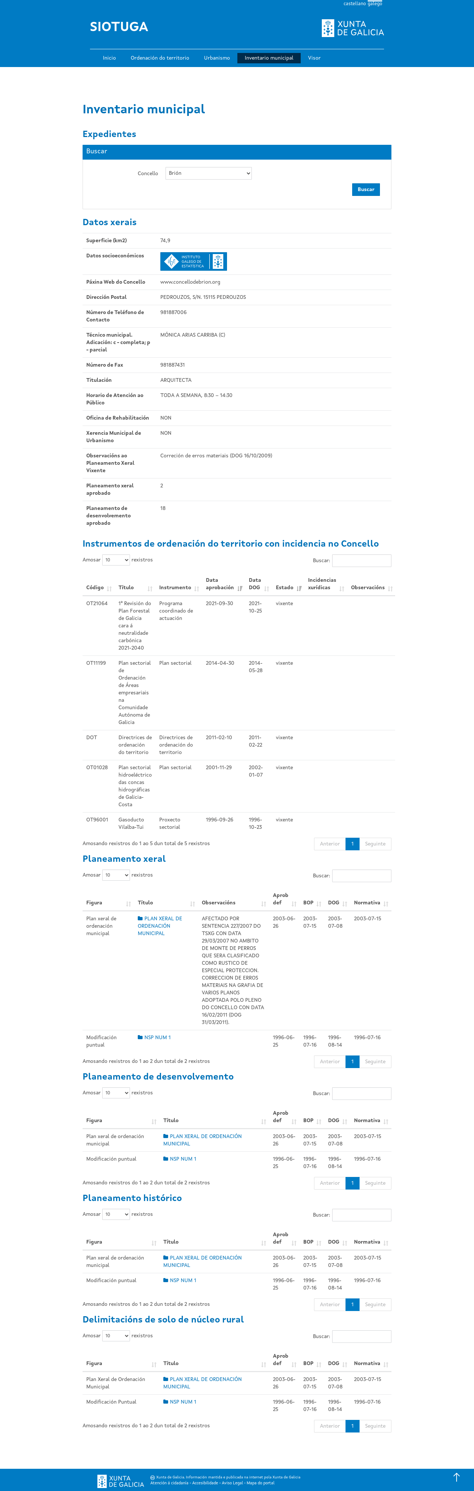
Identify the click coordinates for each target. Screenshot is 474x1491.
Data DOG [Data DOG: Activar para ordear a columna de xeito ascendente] (255, 584)
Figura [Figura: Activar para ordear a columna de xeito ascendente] (94, 902)
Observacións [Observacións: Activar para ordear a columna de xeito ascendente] (368, 587)
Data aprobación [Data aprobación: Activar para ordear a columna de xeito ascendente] (220, 584)
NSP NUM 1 (154, 1037)
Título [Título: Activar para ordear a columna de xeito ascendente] (126, 587)
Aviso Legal (232, 1483)
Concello (148, 173)
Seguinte (375, 844)
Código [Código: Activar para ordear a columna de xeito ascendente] (95, 587)
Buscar (366, 189)
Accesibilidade (205, 1483)
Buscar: (352, 560)
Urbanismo (217, 58)
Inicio (109, 58)
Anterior (330, 844)
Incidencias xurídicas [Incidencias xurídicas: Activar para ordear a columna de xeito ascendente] (322, 584)
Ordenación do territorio (160, 58)
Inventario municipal (269, 58)
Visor (314, 58)
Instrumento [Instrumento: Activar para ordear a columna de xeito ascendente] (175, 587)
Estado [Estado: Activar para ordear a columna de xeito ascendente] (284, 587)
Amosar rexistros (118, 560)
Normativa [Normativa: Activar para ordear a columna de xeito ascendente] (367, 902)
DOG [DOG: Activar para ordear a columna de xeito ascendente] (333, 902)
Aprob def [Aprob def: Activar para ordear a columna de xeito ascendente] (280, 899)
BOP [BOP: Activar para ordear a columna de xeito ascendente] (308, 902)
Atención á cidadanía (169, 1483)
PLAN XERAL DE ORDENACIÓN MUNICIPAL (160, 926)
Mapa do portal (260, 1483)
